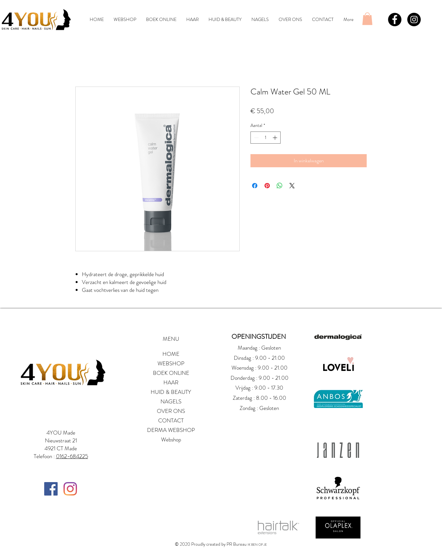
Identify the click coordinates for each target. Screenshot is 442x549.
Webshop (171, 439)
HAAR (170, 382)
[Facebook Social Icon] (51, 489)
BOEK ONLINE (171, 373)
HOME (170, 354)
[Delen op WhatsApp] (280, 186)
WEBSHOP (170, 363)
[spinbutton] (265, 137)
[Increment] (275, 137)
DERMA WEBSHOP (171, 430)
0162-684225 (72, 456)
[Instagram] (70, 489)
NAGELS (170, 401)
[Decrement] (255, 137)
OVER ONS (171, 411)
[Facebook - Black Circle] (394, 19)
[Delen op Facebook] (255, 186)
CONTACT (171, 420)
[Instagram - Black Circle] (414, 19)
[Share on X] (292, 186)
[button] (367, 18)
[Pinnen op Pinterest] (267, 186)
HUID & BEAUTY (171, 392)
